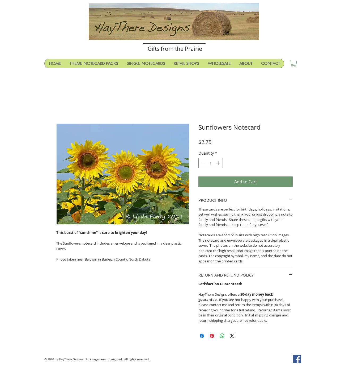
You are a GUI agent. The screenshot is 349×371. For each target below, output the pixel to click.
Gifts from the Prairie (175, 48)
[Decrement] (202, 163)
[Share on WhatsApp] (222, 336)
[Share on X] (232, 336)
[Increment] (218, 163)
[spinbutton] (210, 163)
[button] (294, 63)
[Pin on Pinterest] (212, 336)
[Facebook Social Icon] (297, 359)
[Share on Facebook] (202, 336)
